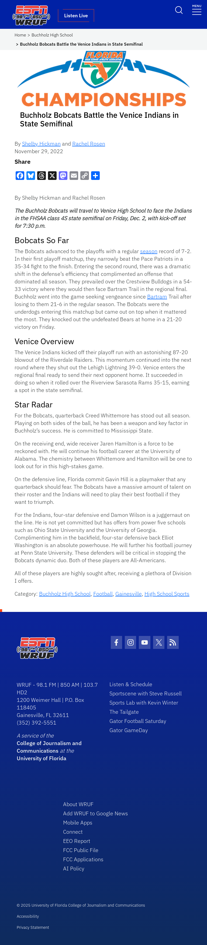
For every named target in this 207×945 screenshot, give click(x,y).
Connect (73, 831)
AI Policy (73, 868)
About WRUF (78, 804)
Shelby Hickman (41, 143)
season (148, 251)
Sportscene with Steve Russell (145, 693)
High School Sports (166, 593)
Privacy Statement (33, 927)
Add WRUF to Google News (95, 813)
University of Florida (41, 758)
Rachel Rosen (88, 143)
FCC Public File (80, 850)
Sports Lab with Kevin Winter (143, 702)
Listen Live (76, 15)
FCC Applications (83, 859)
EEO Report (76, 841)
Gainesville (128, 593)
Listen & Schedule (130, 684)
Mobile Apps (77, 822)
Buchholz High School (52, 35)
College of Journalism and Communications (49, 746)
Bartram (157, 296)
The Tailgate (124, 711)
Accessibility (28, 916)
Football (103, 593)
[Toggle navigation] (197, 9)
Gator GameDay (128, 730)
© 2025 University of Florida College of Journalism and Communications (81, 905)
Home (20, 35)
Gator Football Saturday (137, 721)
